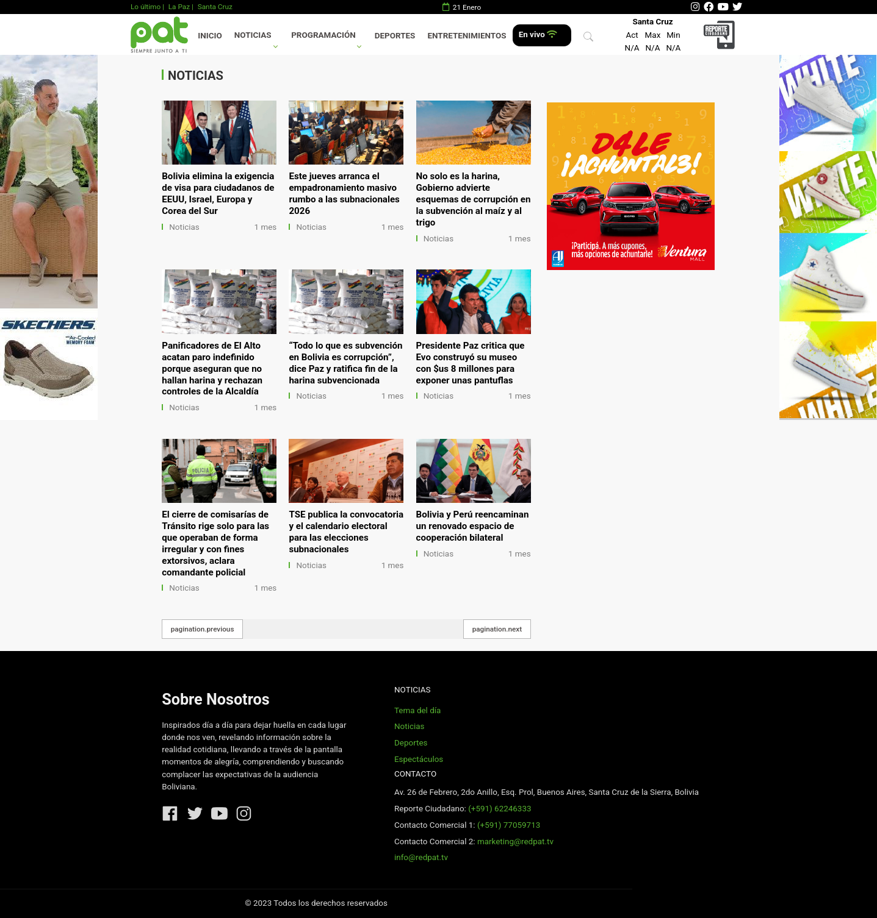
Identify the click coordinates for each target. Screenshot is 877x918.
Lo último (146, 6)
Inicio (210, 35)
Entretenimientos (467, 35)
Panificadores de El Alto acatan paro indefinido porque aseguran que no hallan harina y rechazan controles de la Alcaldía (212, 368)
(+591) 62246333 (499, 808)
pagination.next (497, 629)
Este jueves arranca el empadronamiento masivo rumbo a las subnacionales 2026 (344, 193)
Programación (323, 35)
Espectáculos (418, 759)
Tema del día (417, 710)
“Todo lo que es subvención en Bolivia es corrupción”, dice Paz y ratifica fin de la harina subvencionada (345, 363)
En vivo (538, 34)
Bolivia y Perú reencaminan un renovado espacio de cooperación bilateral (472, 526)
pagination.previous (202, 629)
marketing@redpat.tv (515, 841)
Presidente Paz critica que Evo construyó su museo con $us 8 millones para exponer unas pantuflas (470, 363)
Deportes (395, 35)
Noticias (253, 35)
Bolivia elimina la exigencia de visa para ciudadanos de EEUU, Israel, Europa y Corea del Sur (218, 193)
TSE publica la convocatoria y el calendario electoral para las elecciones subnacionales (346, 532)
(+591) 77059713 (508, 825)
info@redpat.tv (421, 857)
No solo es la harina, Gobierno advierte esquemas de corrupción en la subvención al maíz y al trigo (473, 199)
